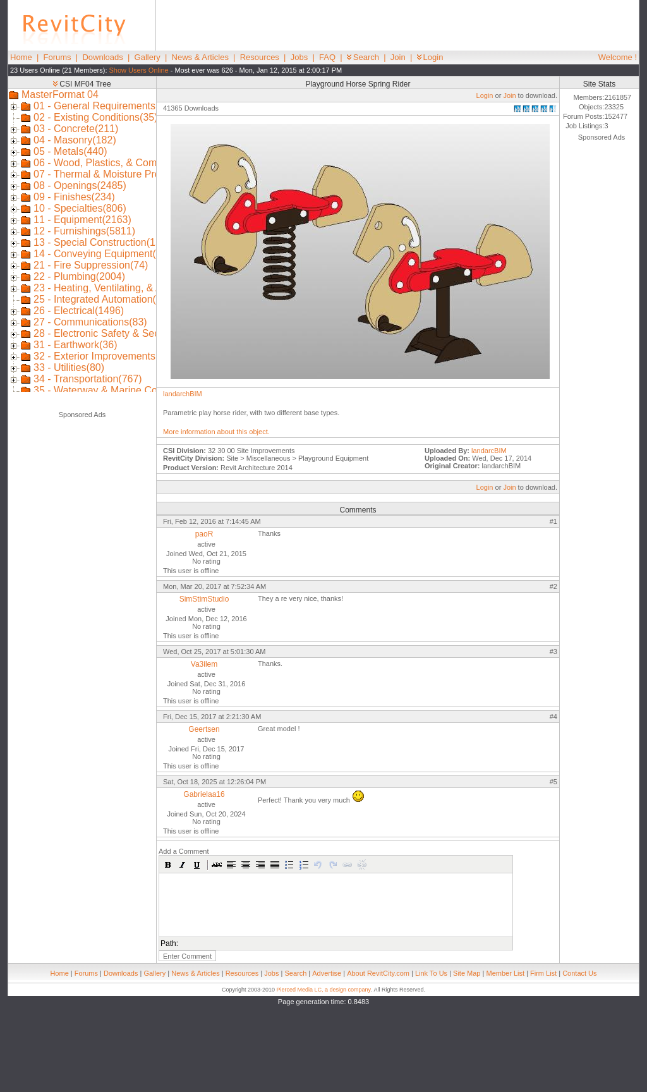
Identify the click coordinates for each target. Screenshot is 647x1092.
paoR (204, 534)
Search (363, 57)
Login (430, 57)
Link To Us (431, 973)
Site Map (466, 973)
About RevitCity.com (378, 973)
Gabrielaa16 (203, 794)
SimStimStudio (204, 599)
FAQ (327, 57)
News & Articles (200, 57)
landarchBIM (182, 393)
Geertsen (203, 729)
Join (398, 57)
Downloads (102, 57)
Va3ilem (204, 664)
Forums (57, 57)
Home (21, 57)
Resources (259, 57)
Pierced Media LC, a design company (323, 989)
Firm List (543, 973)
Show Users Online (139, 70)
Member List (505, 973)
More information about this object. (216, 431)
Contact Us (579, 973)
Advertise (326, 973)
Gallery (147, 57)
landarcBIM (489, 450)
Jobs (299, 57)
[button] (168, 864)
